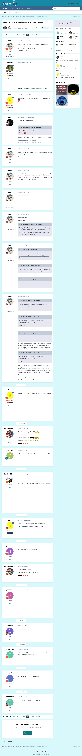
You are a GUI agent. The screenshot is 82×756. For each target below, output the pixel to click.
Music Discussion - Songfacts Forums (27, 380)
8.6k (10, 78)
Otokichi (10, 62)
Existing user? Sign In (74, 3)
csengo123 (9, 673)
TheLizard (63, 32)
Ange (10, 41)
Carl (9, 95)
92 (10, 559)
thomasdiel (10, 649)
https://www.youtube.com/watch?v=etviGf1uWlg (30, 526)
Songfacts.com (20, 8)
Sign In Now (27, 733)
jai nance (9, 546)
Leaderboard (30, 8)
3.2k (10, 110)
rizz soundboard (33, 652)
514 (21, 34)
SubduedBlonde (9, 474)
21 (10, 464)
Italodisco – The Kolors (24, 629)
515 (24, 34)
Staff (10, 12)
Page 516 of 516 (35, 34)
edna (9, 117)
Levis (61, 36)
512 (14, 34)
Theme (38, 751)
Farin (10, 27)
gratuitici (9, 590)
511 (10, 34)
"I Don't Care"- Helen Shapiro (25, 120)
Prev (7, 34)
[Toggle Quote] (20, 127)
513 (17, 34)
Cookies (44, 751)
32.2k (10, 131)
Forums (4, 12)
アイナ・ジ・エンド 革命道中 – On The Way (29, 700)
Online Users (17, 12)
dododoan (9, 625)
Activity (11, 8)
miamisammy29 (9, 428)
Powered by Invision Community (41, 754)
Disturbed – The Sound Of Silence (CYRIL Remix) (30, 676)
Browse (5, 9)
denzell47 (9, 450)
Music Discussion (22, 28)
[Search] (60, 8)
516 (27, 34)
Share (36, 27)
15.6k (10, 442)
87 (10, 54)
